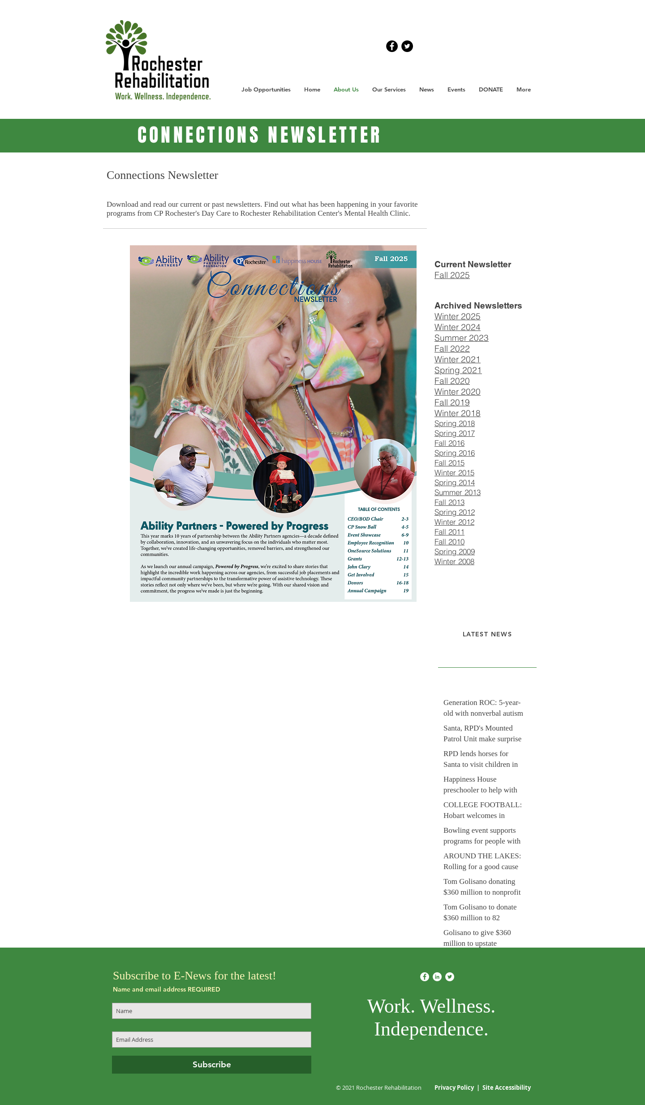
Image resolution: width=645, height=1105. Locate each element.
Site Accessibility (506, 1087)
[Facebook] (424, 976)
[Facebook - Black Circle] (392, 46)
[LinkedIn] (437, 976)
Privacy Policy (454, 1087)
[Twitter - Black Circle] (407, 46)
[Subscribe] (211, 1065)
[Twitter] (449, 976)
